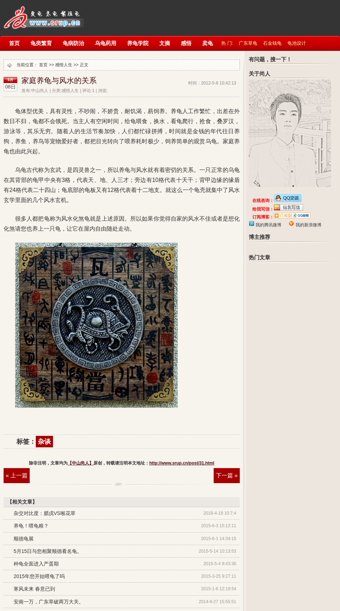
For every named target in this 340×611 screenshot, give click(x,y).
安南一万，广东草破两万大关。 (49, 602)
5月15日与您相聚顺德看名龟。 (48, 551)
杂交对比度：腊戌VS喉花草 (45, 513)
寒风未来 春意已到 (34, 589)
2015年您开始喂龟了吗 (39, 576)
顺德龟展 (24, 539)
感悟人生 (63, 64)
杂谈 (44, 441)
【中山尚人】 (43, 13)
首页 (43, 64)
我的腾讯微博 (267, 224)
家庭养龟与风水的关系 (59, 80)
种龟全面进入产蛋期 (36, 564)
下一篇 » (227, 475)
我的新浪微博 (307, 224)
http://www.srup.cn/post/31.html (181, 463)
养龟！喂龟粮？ (31, 526)
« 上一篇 (17, 475)
